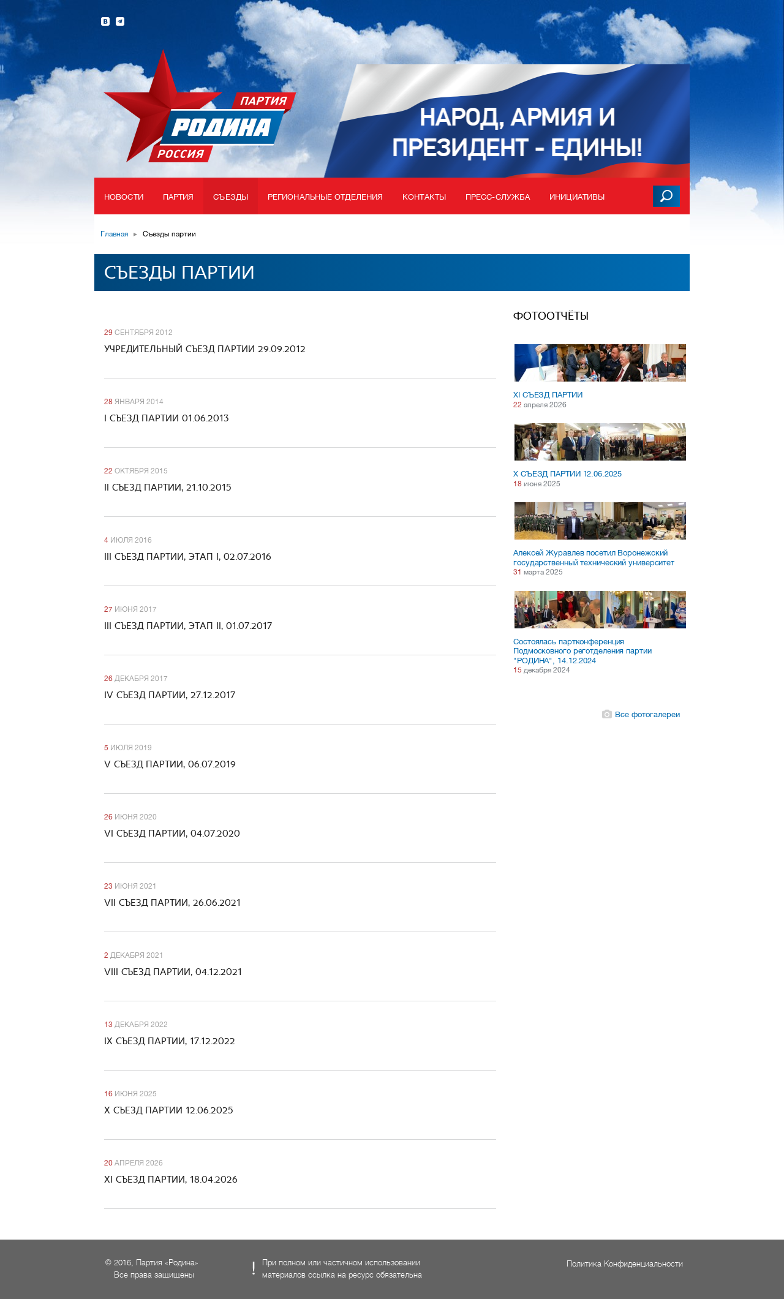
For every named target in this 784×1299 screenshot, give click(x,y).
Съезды (230, 196)
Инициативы (577, 196)
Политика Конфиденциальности (625, 1263)
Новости (123, 196)
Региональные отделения (325, 196)
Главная (114, 234)
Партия (178, 196)
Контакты (424, 196)
